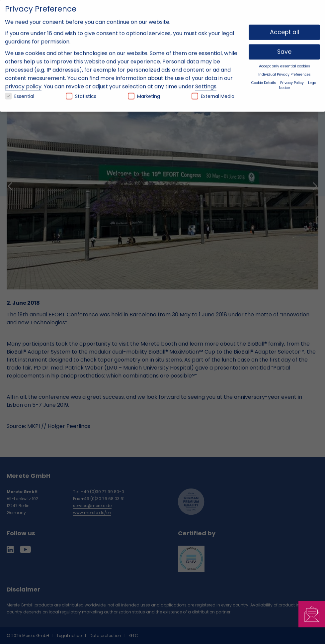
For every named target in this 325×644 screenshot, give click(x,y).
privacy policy (23, 81)
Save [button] (284, 47)
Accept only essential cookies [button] (284, 61)
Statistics (81, 91)
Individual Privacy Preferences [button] (284, 69)
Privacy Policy (292, 77)
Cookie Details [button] (264, 77)
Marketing (144, 91)
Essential (19, 91)
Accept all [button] (284, 27)
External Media (213, 91)
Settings (205, 81)
